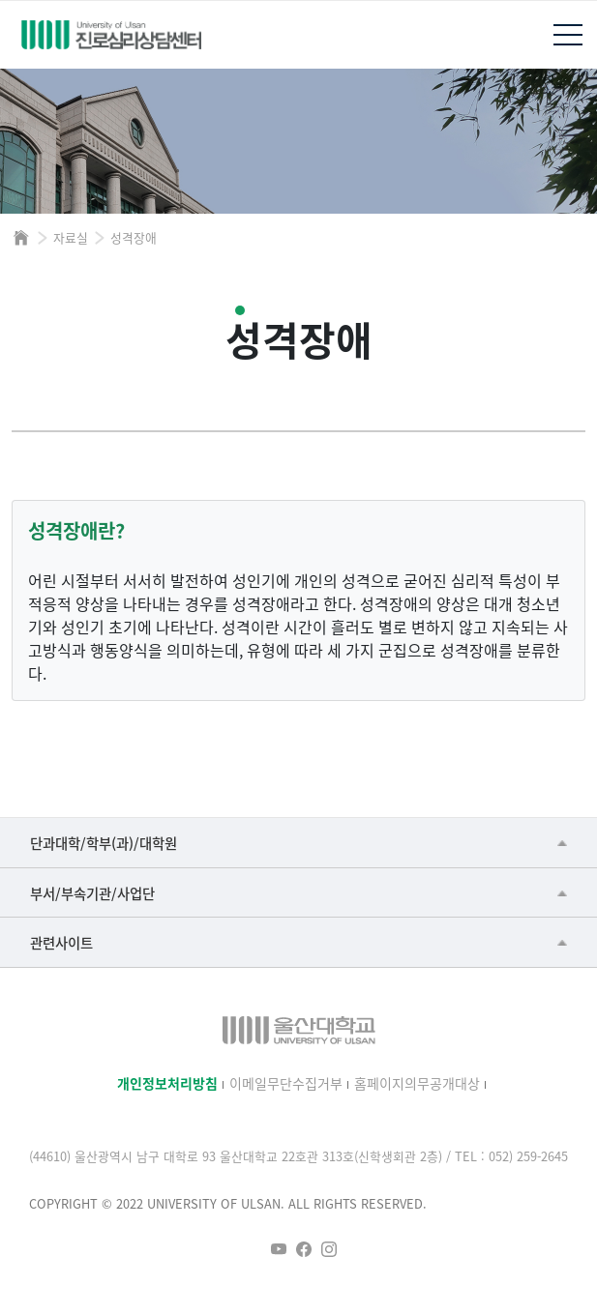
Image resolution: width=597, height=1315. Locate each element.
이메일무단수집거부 (286, 1083)
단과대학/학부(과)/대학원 (103, 843)
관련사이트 (61, 942)
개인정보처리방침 (167, 1083)
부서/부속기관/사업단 (92, 893)
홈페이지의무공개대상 (417, 1083)
